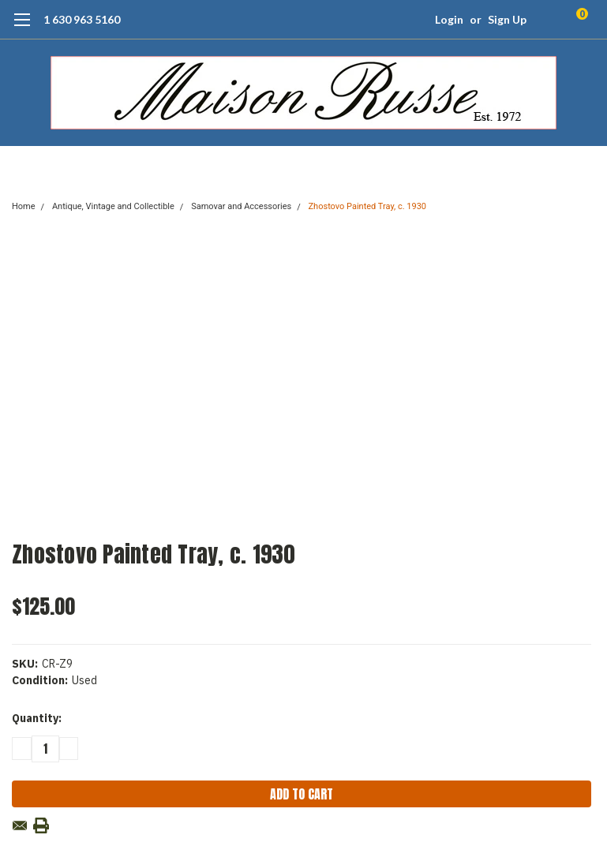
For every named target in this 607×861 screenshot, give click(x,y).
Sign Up (507, 19)
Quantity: (37, 718)
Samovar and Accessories (241, 206)
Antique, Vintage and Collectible (113, 206)
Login (449, 19)
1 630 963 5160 (81, 19)
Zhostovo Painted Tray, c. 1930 (368, 206)
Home (24, 206)
